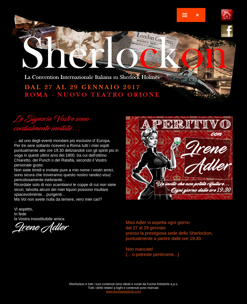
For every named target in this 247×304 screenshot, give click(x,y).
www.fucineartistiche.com (123, 291)
